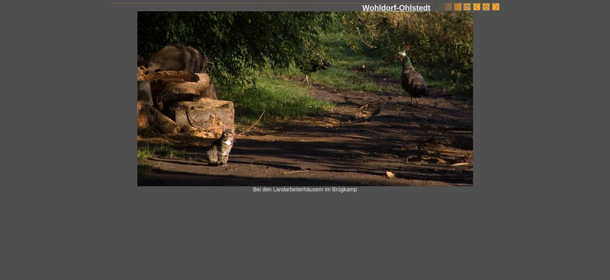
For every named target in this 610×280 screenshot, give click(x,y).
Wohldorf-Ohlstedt (396, 8)
